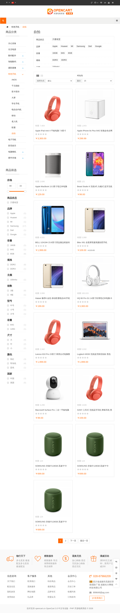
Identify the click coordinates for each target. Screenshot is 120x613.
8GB (18, 253)
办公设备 (12, 43)
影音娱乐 (12, 145)
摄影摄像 (12, 68)
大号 (18, 314)
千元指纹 (15, 86)
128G (18, 329)
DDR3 (18, 269)
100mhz (18, 279)
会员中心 (72, 581)
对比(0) (80, 75)
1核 (18, 290)
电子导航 (12, 139)
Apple (18, 213)
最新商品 (51, 586)
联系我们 (31, 581)
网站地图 (31, 592)
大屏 (14, 98)
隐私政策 (11, 592)
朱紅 (18, 359)
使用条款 (11, 597)
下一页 (73, 541)
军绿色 (18, 363)
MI (18, 221)
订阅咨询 (72, 597)
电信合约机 (16, 109)
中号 (18, 305)
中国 (18, 378)
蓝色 (18, 367)
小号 (18, 309)
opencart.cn (40, 608)
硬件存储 (12, 158)
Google (18, 234)
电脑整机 (12, 152)
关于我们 (11, 581)
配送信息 (11, 586)
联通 (14, 127)
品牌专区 (51, 592)
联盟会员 (51, 597)
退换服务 (31, 586)
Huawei (18, 217)
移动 (14, 115)
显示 (79, 81)
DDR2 (18, 264)
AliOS (14, 80)
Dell (18, 230)
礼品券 (30, 597)
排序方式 (40, 81)
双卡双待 (15, 91)
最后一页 (84, 541)
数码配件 (12, 55)
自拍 (24, 27)
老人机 (14, 121)
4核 (18, 294)
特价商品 (51, 581)
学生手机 (15, 103)
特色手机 (15, 27)
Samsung (18, 226)
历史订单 (72, 586)
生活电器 (12, 49)
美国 (18, 382)
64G (18, 249)
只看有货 (14, 202)
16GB (18, 245)
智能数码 (12, 61)
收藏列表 (72, 592)
